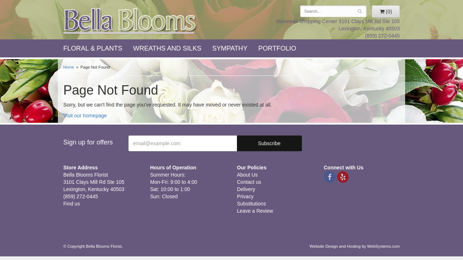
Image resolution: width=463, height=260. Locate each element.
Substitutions (251, 204)
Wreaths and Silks (167, 48)
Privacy (245, 196)
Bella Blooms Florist (130, 21)
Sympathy (229, 48)
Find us (71, 204)
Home (68, 67)
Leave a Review (255, 211)
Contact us (249, 182)
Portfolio (277, 48)
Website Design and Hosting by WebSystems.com (355, 246)
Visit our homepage (85, 115)
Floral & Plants (92, 48)
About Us (247, 175)
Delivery (246, 189)
